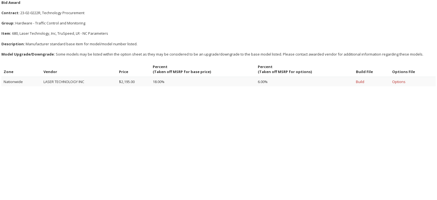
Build (360, 81)
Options (399, 81)
